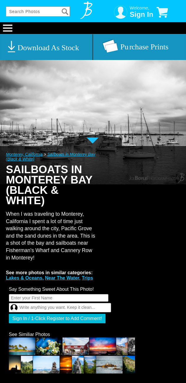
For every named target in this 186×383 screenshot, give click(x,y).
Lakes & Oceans (24, 277)
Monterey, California (24, 154)
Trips (87, 277)
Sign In (141, 14)
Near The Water (62, 277)
